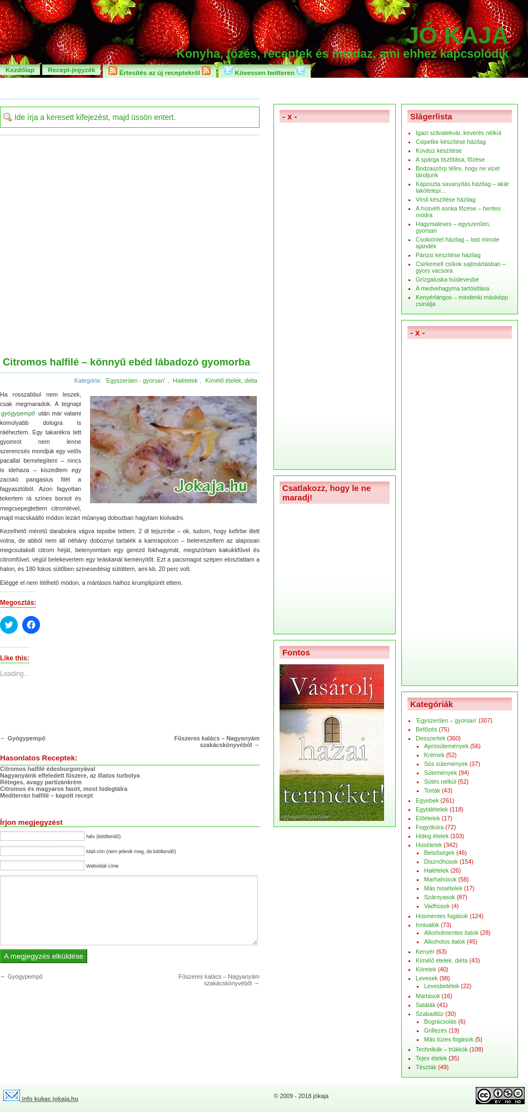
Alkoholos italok (444, 941)
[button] (172, 449)
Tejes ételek (431, 1058)
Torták (432, 790)
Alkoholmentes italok (451, 932)
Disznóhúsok (441, 861)
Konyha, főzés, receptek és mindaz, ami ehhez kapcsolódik (343, 54)
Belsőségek (439, 852)
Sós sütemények (446, 763)
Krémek (434, 755)
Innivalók (427, 924)
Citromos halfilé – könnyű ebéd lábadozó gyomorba (126, 362)
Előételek (428, 818)
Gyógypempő (27, 738)
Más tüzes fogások (449, 1039)
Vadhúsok (437, 906)
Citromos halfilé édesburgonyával (47, 768)
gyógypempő (18, 413)
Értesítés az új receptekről (159, 71)
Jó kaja (457, 35)
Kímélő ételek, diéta (231, 380)
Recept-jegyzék (71, 69)
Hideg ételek (432, 836)
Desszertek (430, 738)
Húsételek (429, 844)
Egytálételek (432, 809)
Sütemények (440, 772)
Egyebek (427, 800)
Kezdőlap (20, 69)
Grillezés (435, 1030)
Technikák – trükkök (442, 1049)
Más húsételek (443, 888)
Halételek (185, 380)
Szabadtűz (430, 1013)
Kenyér (425, 951)
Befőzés (426, 729)
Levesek (427, 978)
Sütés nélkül (440, 781)
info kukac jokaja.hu (40, 1098)
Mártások (428, 996)
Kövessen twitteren (264, 71)
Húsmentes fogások (442, 916)
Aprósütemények (446, 746)
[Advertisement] (104, 247)
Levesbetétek (441, 986)
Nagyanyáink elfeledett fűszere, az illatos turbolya (70, 775)
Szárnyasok (439, 897)
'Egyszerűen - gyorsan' (135, 380)
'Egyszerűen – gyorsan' (446, 720)
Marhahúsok (440, 879)
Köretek (426, 969)
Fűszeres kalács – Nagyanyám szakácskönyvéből (217, 741)
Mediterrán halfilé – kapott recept (46, 795)
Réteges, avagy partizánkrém (41, 782)
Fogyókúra (430, 827)
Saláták (426, 1004)
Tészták (426, 1067)
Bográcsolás (440, 1021)
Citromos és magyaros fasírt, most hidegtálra (63, 788)
